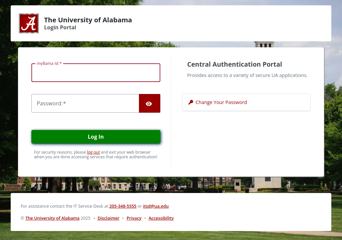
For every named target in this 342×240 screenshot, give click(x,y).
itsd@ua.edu (156, 206)
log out (93, 152)
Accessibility (161, 218)
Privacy (134, 218)
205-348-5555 (122, 206)
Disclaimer (108, 218)
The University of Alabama (52, 218)
